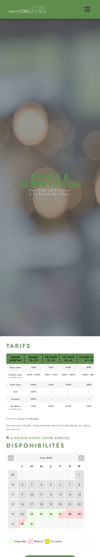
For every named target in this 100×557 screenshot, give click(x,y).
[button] (38, 439)
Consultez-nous (15, 377)
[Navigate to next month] (81, 458)
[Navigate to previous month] (11, 458)
